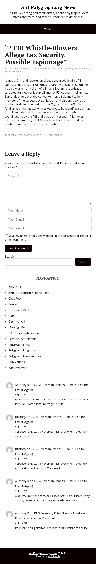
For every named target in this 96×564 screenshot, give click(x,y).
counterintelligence (67, 68)
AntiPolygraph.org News (48, 7)
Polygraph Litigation (22, 350)
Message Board (18, 327)
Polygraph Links (19, 345)
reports (33, 80)
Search (9, 256)
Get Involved (16, 322)
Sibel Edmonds (16, 71)
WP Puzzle (54, 556)
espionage (83, 68)
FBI (6, 71)
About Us (14, 287)
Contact (13, 304)
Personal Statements (22, 339)
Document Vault (19, 310)
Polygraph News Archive (24, 356)
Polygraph (26, 68)
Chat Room (15, 299)
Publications (16, 362)
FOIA (11, 316)
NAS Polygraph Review (23, 333)
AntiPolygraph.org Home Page (28, 293)
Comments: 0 (42, 68)
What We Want (18, 368)
